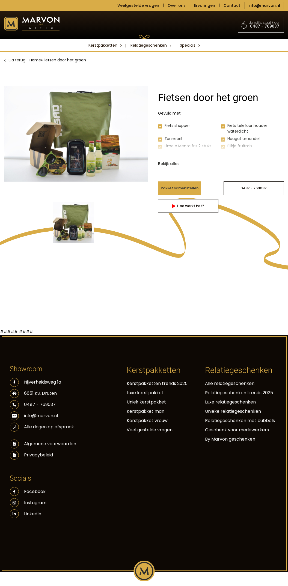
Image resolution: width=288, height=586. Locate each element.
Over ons (177, 5)
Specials (187, 45)
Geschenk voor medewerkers (237, 430)
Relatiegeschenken (148, 45)
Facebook (28, 491)
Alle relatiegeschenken (229, 383)
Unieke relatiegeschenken (233, 411)
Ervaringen (204, 5)
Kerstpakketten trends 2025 (157, 383)
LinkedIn (25, 513)
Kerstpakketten (102, 45)
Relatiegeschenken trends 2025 (239, 393)
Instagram (28, 502)
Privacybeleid (38, 455)
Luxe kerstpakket (145, 393)
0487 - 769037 (261, 24)
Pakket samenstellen (179, 188)
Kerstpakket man (145, 411)
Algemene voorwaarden (50, 444)
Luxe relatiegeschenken (230, 402)
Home (35, 60)
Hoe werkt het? (188, 205)
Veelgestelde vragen (138, 5)
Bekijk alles (169, 163)
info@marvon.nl (264, 5)
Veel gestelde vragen (150, 430)
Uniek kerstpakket (146, 402)
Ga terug (16, 60)
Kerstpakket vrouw (147, 420)
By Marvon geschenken (230, 439)
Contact (232, 5)
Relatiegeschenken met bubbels (240, 420)
